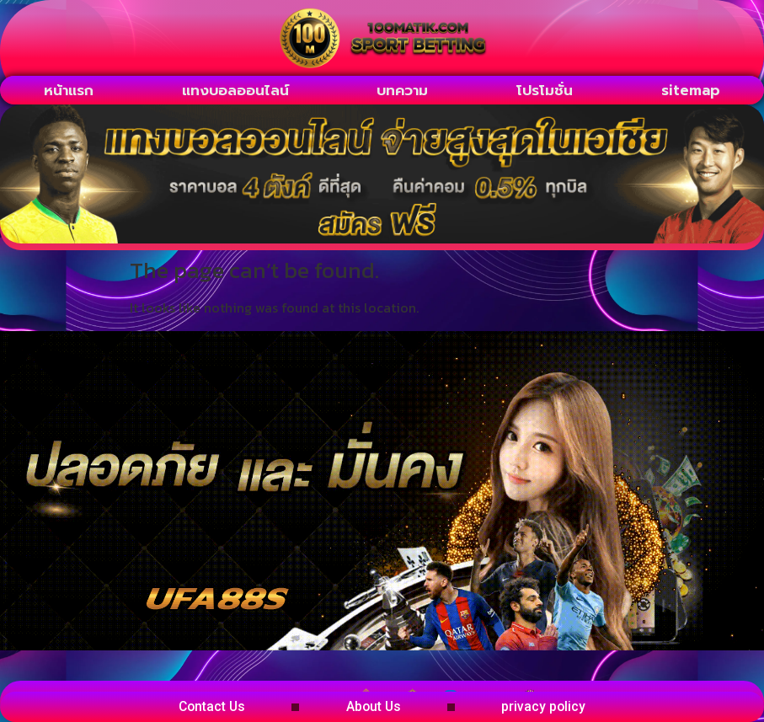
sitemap (690, 90)
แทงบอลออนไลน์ (235, 90)
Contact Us (201, 706)
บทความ (402, 90)
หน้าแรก (68, 90)
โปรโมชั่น (544, 90)
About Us (374, 706)
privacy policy (555, 706)
